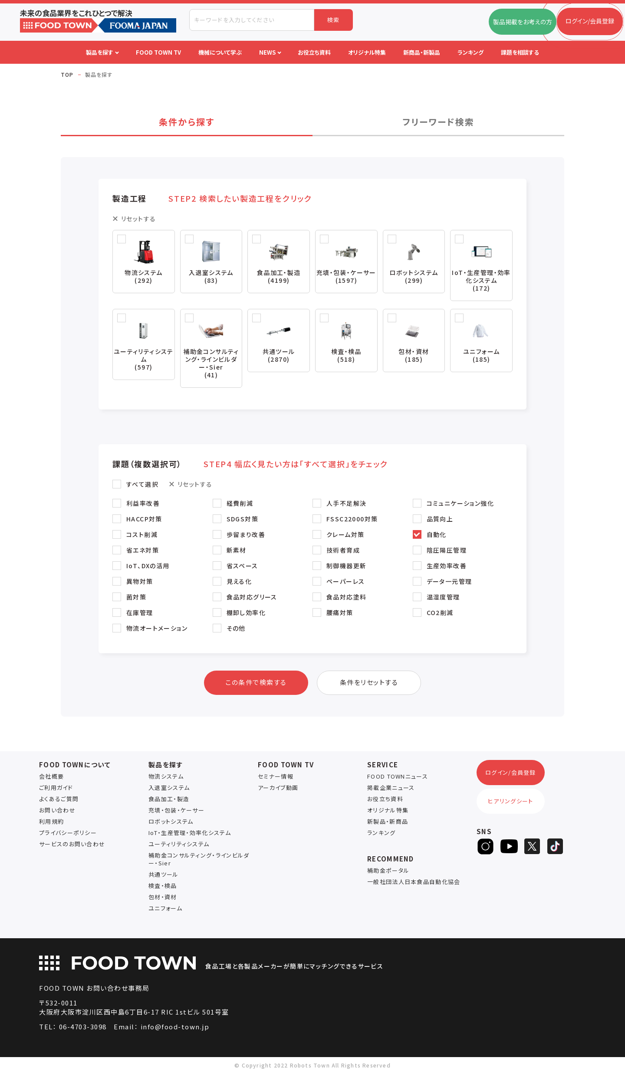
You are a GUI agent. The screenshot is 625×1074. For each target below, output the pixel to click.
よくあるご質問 (59, 800)
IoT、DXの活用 (148, 566)
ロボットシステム (170, 822)
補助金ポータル (388, 871)
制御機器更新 (346, 566)
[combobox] (251, 20)
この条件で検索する (256, 683)
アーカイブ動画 (278, 788)
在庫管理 (139, 613)
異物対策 (139, 582)
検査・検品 (162, 886)
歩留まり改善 (246, 535)
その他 (236, 629)
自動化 (437, 535)
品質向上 (440, 519)
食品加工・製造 (168, 800)
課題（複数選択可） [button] (250, 464)
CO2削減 (440, 613)
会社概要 (51, 777)
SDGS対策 (242, 519)
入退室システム (169, 788)
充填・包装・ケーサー (176, 811)
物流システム (166, 777)
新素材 (237, 551)
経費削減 (240, 504)
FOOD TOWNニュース (397, 777)
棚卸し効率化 (246, 613)
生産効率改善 (447, 566)
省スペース (242, 566)
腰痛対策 (339, 613)
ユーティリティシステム (178, 845)
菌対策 (136, 597)
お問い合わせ (57, 811)
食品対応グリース (252, 597)
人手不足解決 (346, 504)
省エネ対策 (142, 551)
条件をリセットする (369, 683)
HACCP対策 (144, 519)
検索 (333, 20)
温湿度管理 (443, 597)
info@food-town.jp (175, 1027)
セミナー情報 (275, 777)
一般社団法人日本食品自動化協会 (414, 882)
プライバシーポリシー (68, 833)
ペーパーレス (345, 582)
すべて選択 (142, 485)
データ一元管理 (449, 582)
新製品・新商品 (387, 822)
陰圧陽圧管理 (447, 551)
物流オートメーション (157, 629)
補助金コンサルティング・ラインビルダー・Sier (198, 860)
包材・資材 (162, 898)
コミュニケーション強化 (460, 504)
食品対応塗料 (346, 597)
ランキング (381, 833)
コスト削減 (142, 535)
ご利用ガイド (56, 788)
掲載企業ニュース (390, 788)
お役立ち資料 (385, 800)
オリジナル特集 (387, 811)
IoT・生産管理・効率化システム (189, 833)
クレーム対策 (345, 535)
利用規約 (51, 822)
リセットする (138, 218)
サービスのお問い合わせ (72, 845)
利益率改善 (143, 504)
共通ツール (163, 875)
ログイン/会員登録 (510, 773)
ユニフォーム (165, 909)
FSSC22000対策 (352, 519)
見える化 (239, 582)
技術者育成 (343, 551)
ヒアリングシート (510, 802)
